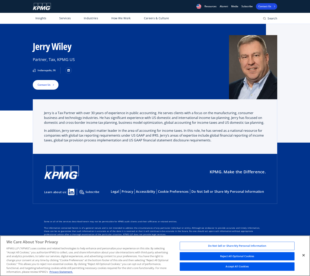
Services (65, 18)
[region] (155, 255)
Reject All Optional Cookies (237, 256)
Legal (115, 191)
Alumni (224, 6)
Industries (91, 18)
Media (234, 6)
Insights (40, 18)
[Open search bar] (270, 19)
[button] (198, 6)
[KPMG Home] (42, 6)
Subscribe (247, 6)
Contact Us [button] (44, 84)
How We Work (120, 18)
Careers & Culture (156, 18)
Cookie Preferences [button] (173, 191)
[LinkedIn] (68, 70)
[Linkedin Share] (71, 192)
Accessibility (145, 191)
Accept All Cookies (237, 266)
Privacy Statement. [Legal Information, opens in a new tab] (61, 272)
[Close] (303, 255)
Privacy (127, 191)
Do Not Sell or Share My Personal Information (227, 191)
